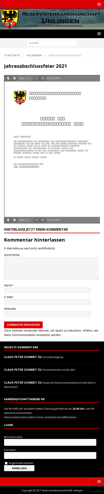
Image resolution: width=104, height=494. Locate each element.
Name (8, 285)
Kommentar (12, 255)
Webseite (10, 309)
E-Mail (8, 297)
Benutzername (13, 437)
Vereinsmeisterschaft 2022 (58, 370)
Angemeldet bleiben (19, 463)
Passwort (10, 450)
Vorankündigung (52, 357)
